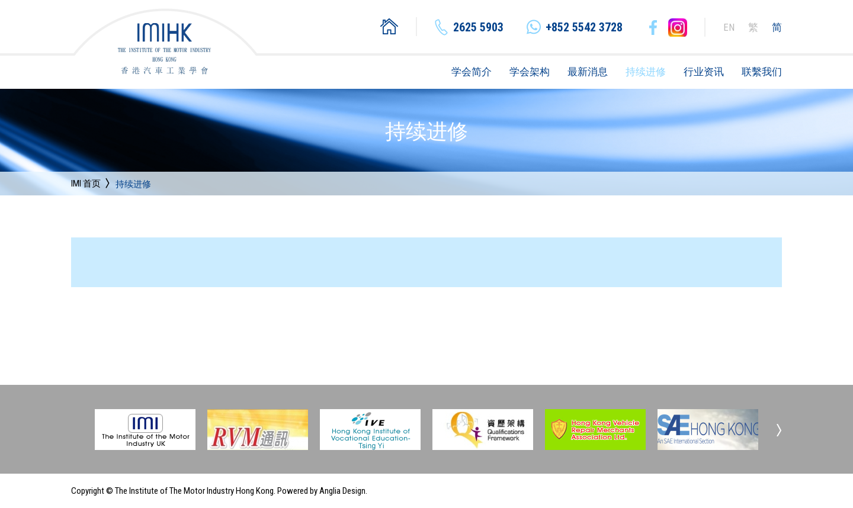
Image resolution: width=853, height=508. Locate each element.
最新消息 (587, 72)
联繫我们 (762, 72)
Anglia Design (342, 491)
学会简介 (471, 72)
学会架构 (529, 72)
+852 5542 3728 (584, 27)
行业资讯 (704, 72)
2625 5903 (478, 27)
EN (729, 27)
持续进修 (646, 72)
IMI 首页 (86, 183)
